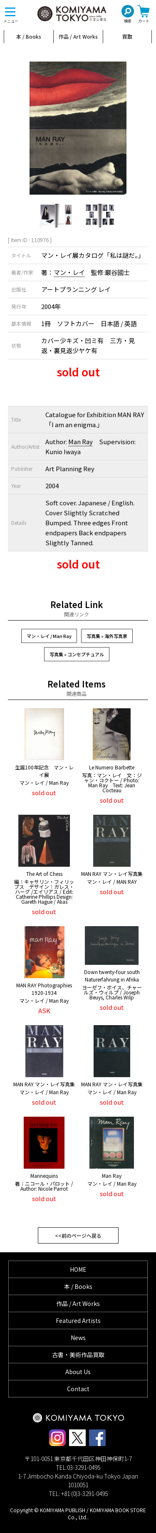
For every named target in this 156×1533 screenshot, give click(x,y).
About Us (78, 1371)
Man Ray (80, 441)
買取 (127, 36)
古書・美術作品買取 (78, 1354)
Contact (78, 1389)
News (78, 1337)
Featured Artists (78, 1320)
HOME (78, 1269)
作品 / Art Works (78, 36)
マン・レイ (69, 272)
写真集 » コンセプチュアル (77, 654)
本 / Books (28, 36)
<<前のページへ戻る (78, 1235)
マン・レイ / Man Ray (49, 636)
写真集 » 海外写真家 (107, 636)
